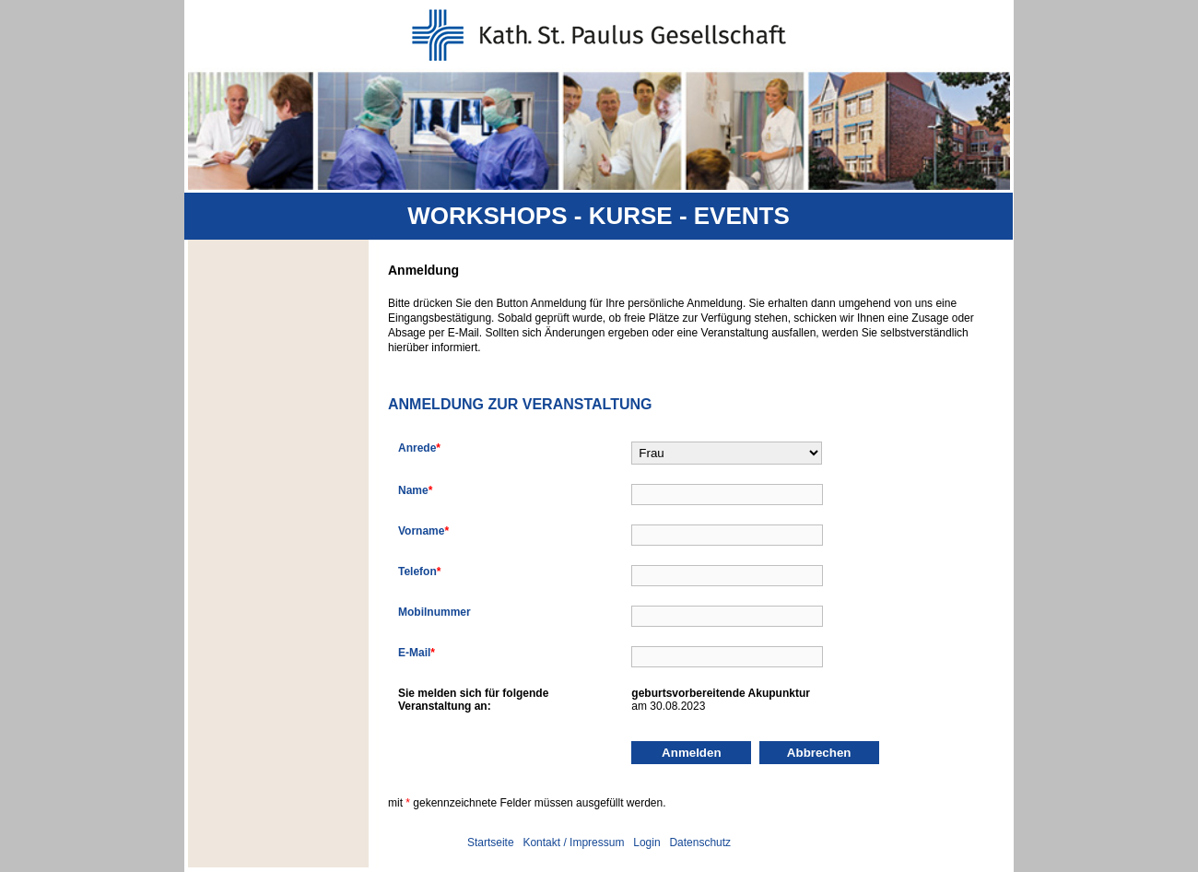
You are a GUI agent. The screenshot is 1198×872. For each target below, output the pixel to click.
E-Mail (416, 652)
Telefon (419, 571)
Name (415, 490)
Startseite (490, 842)
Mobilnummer (434, 612)
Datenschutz (700, 842)
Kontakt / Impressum (573, 842)
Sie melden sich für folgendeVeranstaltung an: (473, 700)
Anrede (419, 448)
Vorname (423, 530)
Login (646, 842)
